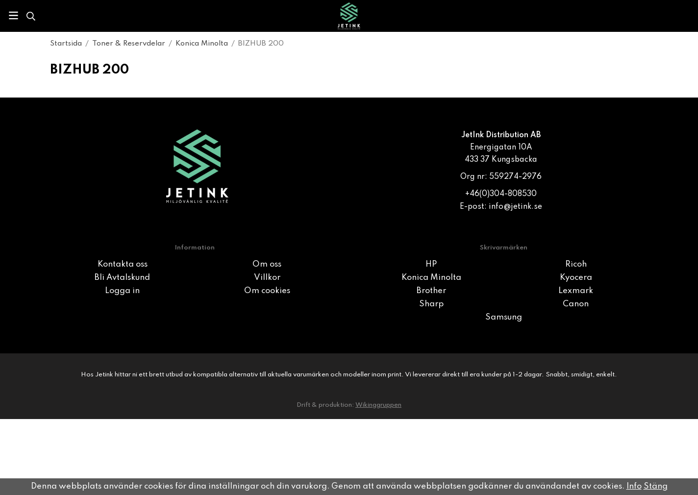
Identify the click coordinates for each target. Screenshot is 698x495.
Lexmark (575, 291)
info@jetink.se (515, 207)
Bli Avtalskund (122, 277)
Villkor (267, 277)
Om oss (266, 264)
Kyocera (576, 277)
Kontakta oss (123, 264)
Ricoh (576, 264)
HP (431, 264)
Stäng (656, 486)
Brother (431, 291)
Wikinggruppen (378, 405)
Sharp (431, 304)
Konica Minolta (431, 277)
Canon (576, 304)
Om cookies (267, 291)
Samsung (503, 317)
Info (634, 486)
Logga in (122, 291)
